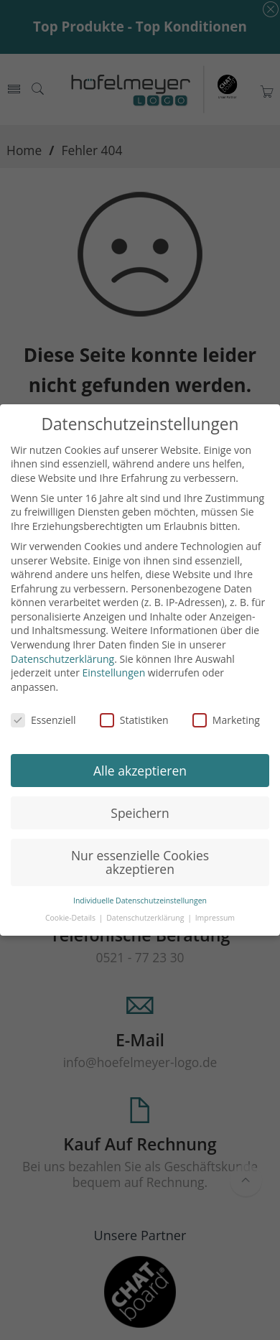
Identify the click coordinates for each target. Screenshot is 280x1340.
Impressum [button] (215, 918)
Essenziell (43, 720)
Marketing (226, 720)
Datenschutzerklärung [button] (146, 918)
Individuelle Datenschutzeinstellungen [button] (140, 900)
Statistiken (134, 720)
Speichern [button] (140, 813)
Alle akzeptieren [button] (140, 770)
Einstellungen (114, 672)
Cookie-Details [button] (71, 918)
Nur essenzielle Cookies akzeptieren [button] (140, 862)
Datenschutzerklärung (62, 659)
